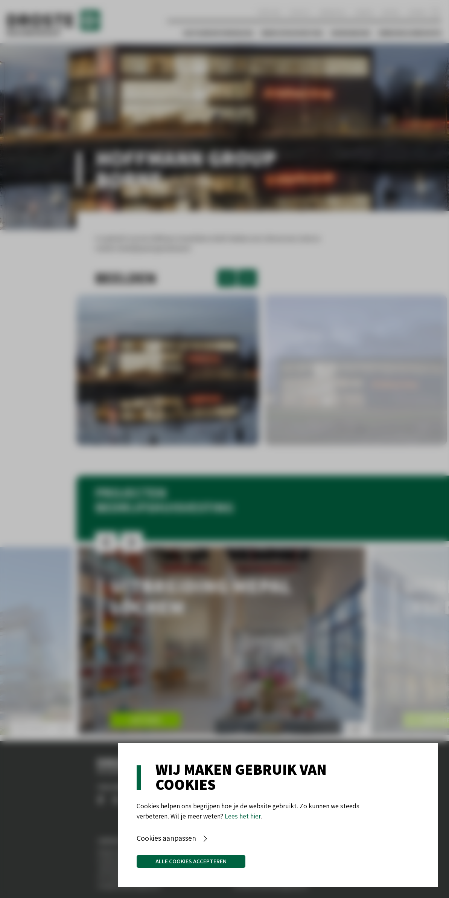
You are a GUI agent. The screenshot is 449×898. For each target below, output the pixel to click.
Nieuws (391, 12)
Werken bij (333, 12)
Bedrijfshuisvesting (292, 33)
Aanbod (364, 12)
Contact (300, 12)
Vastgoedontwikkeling (218, 33)
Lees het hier (242, 816)
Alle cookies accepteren (191, 861)
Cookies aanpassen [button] (166, 838)
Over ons (269, 12)
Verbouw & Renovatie (409, 33)
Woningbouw (350, 33)
